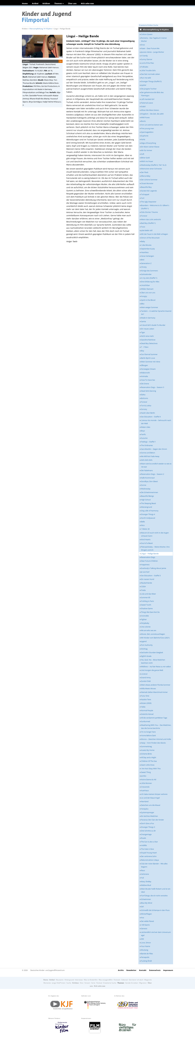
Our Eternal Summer (149, 354)
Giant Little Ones (147, 765)
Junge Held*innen (58, 983)
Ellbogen (144, 365)
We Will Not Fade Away (150, 456)
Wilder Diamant (147, 289)
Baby (143, 241)
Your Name (145, 946)
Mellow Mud (146, 885)
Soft (142, 154)
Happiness (145, 564)
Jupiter (143, 85)
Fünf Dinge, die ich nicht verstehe (154, 895)
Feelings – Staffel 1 (148, 441)
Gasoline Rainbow (148, 339)
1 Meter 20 (145, 529)
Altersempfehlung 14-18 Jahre (40, 28)
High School (146, 499)
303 (142, 939)
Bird (142, 259)
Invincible (145, 616)
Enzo (143, 44)
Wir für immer (146, 150)
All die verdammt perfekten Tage (154, 718)
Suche (68, 983)
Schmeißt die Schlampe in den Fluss (155, 910)
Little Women (146, 783)
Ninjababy (145, 623)
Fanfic (143, 434)
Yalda (143, 707)
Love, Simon (146, 942)
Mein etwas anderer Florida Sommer (155, 685)
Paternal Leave (147, 103)
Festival (99, 983)
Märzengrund (146, 507)
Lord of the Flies (147, 63)
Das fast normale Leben (150, 74)
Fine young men (147, 128)
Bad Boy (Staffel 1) (148, 223)
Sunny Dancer (146, 59)
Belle (143, 521)
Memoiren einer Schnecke (151, 168)
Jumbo (143, 776)
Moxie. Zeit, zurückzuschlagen (153, 634)
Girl (142, 906)
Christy (144, 267)
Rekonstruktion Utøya (150, 860)
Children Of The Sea (149, 761)
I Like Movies (146, 245)
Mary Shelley (146, 881)
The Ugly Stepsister (148, 201)
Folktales (144, 67)
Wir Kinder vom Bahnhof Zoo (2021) (155, 637)
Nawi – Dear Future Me (150, 48)
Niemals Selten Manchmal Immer (154, 692)
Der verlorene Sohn (149, 856)
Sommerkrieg (146, 746)
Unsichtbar (145, 285)
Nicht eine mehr (147, 336)
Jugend (144, 641)
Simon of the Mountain (150, 237)
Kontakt (142, 970)
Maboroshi (145, 372)
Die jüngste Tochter (149, 88)
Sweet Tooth (146, 605)
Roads (143, 838)
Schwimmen (146, 899)
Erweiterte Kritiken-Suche (148, 25)
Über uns (72, 3)
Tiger (143, 332)
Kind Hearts (145, 539)
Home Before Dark (148, 735)
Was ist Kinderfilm (91, 980)
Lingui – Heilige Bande (150, 553)
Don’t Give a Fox (147, 823)
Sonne (143, 485)
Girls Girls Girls (146, 460)
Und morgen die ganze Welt (152, 670)
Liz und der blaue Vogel (150, 798)
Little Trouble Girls (148, 70)
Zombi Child (146, 681)
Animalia (144, 376)
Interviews (79, 980)
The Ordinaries (147, 445)
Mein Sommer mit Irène (150, 361)
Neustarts (59, 980)
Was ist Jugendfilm (106, 980)
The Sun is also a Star (149, 841)
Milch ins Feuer (147, 161)
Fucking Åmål (146, 961)
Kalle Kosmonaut (148, 478)
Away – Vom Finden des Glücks (153, 743)
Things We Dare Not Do (150, 612)
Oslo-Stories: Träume (149, 212)
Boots (143, 121)
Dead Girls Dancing (148, 391)
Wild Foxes (145, 117)
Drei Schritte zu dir (148, 830)
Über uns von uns (148, 292)
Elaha (143, 394)
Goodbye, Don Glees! (149, 481)
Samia (143, 321)
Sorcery (144, 409)
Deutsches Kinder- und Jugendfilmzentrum (47, 970)
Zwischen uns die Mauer (150, 805)
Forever (144, 216)
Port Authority (147, 645)
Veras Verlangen (147, 256)
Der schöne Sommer (149, 179)
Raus (143, 870)
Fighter (144, 619)
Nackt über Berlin (148, 413)
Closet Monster (147, 183)
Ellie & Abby (145, 176)
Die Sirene (145, 383)
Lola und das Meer (148, 594)
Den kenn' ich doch (136, 980)
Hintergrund (69, 980)
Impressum (168, 970)
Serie (93, 983)
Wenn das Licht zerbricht (151, 219)
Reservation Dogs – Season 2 (152, 474)
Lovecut (144, 674)
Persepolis (145, 957)
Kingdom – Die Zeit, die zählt (152, 114)
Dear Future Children (149, 561)
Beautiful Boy (146, 187)
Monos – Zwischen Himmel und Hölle (156, 739)
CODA (143, 586)
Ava (142, 917)
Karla (143, 139)
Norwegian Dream (148, 369)
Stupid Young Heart (149, 852)
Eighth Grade (146, 656)
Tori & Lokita (146, 405)
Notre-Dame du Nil (148, 779)
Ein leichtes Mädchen (149, 816)
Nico (143, 525)
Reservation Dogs (148, 557)
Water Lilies (145, 427)
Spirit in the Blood (148, 300)
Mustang (144, 950)
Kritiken (46, 3)
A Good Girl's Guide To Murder (153, 325)
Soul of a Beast (147, 543)
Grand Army (146, 677)
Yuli (142, 877)
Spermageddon (147, 132)
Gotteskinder (146, 274)
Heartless (145, 252)
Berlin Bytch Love (148, 358)
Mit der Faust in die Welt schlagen (154, 234)
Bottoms (144, 398)
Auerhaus (145, 790)
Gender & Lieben (131, 983)
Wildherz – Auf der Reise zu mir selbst (156, 666)
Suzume (144, 438)
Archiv (121, 970)
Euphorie (144, 135)
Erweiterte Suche (109, 983)
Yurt (142, 198)
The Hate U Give (147, 849)
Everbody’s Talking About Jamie (153, 568)
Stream (87, 983)
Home (25, 3)
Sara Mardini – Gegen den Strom (154, 449)
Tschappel (145, 194)
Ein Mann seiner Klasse (150, 146)
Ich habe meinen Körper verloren (154, 794)
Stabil (143, 106)
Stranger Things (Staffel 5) (151, 81)
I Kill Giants (145, 925)
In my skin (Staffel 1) (149, 278)
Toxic (143, 227)
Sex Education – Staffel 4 (151, 416)
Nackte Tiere (146, 699)
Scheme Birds (146, 754)
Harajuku (144, 809)
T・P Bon (144, 347)
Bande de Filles (147, 953)
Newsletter (131, 970)
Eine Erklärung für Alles (150, 281)
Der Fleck (144, 172)
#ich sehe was (87, 3)
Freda (143, 590)
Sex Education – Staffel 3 (151, 575)
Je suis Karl (145, 572)
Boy (142, 350)
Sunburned (145, 721)
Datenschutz (154, 970)
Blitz (142, 303)
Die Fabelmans (147, 470)
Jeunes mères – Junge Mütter (152, 52)
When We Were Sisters (150, 110)
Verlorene (145, 874)
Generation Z (146, 263)
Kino (81, 983)
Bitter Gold (145, 157)
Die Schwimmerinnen (149, 492)
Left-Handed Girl (147, 99)
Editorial (124, 980)
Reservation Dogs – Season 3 (152, 387)
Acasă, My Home (147, 750)
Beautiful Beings (147, 496)
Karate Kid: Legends (149, 190)
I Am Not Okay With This (151, 768)
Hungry (144, 296)
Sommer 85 (145, 597)
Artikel (35, 3)
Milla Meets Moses (148, 688)
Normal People (147, 710)
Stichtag (144, 649)
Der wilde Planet (147, 921)
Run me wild (146, 78)
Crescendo (145, 787)
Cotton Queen (146, 34)
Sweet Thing (146, 772)
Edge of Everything (148, 143)
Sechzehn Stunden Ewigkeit (152, 652)
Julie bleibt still (146, 230)
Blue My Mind (146, 903)
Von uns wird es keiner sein (152, 125)
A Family (144, 55)
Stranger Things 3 (148, 827)
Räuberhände (146, 583)
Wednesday (145, 488)
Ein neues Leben (147, 329)
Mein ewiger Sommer (149, 307)
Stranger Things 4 (148, 514)
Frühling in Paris (147, 601)
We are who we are (148, 630)
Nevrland (144, 801)
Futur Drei (145, 696)
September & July (148, 248)
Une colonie (145, 626)
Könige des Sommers (149, 270)
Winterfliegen (146, 914)
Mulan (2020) (146, 703)
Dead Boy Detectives (149, 343)
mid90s (144, 845)
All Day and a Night (148, 757)
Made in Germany (148, 318)
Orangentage (146, 834)
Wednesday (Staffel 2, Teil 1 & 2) (153, 165)
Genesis (144, 928)
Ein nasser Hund (147, 579)
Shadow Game (147, 608)
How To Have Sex (148, 380)
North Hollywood (148, 518)
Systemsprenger (147, 812)
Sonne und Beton (148, 452)
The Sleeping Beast (148, 503)
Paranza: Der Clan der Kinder (152, 820)
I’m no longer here (148, 732)
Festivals (117, 980)
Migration (143, 983)
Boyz (143, 431)
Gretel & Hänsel (147, 714)
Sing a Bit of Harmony (149, 510)
